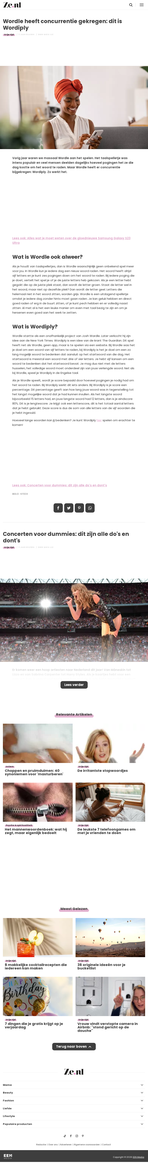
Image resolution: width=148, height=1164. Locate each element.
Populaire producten (17, 1124)
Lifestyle (9, 1116)
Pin (79, 508)
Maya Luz (49, 34)
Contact (106, 1144)
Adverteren (66, 1144)
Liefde (7, 1108)
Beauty (8, 1092)
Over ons (53, 1144)
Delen (58, 508)
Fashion (8, 1100)
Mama (7, 1085)
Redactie (41, 1144)
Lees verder (74, 684)
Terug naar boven (71, 1046)
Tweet (68, 508)
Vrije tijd (9, 34)
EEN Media (138, 1157)
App (90, 508)
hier (99, 420)
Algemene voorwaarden (87, 1144)
